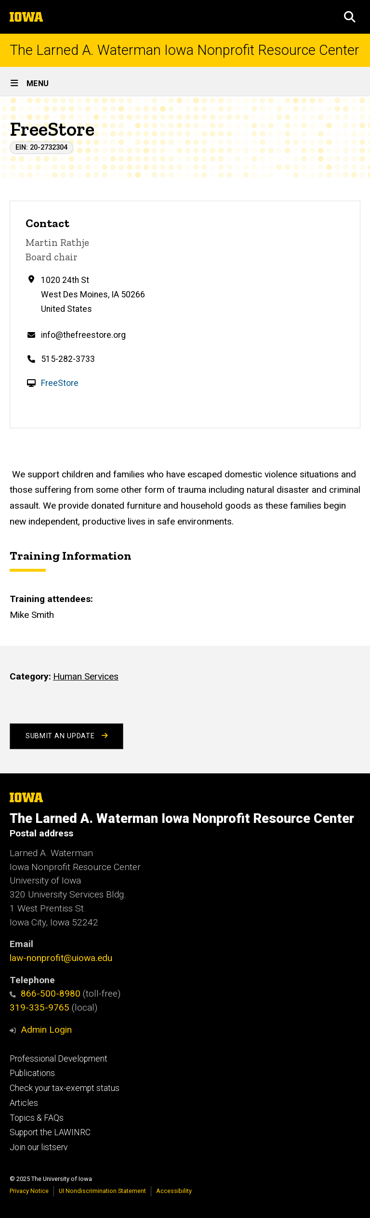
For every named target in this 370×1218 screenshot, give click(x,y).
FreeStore (60, 383)
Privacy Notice (29, 1190)
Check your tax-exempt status (64, 1088)
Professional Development (58, 1059)
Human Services (86, 676)
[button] (350, 17)
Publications (32, 1073)
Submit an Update (66, 736)
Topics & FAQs (37, 1118)
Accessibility (174, 1190)
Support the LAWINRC (50, 1132)
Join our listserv (38, 1147)
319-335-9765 (39, 1007)
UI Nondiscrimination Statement (102, 1190)
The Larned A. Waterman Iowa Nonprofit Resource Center (184, 50)
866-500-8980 (45, 993)
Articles (24, 1103)
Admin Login (46, 1029)
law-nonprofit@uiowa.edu (61, 957)
